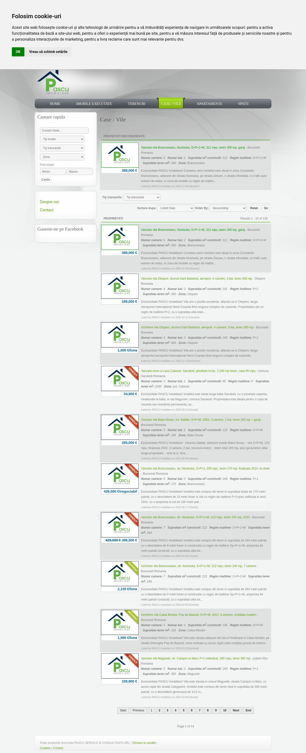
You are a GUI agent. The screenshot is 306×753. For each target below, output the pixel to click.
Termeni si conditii (144, 743)
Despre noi (49, 202)
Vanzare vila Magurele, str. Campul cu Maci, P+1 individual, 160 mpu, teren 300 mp (195, 658)
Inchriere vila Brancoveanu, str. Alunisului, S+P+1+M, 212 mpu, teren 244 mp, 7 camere (198, 566)
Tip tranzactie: (112, 197)
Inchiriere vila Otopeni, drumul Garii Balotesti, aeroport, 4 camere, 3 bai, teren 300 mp (197, 327)
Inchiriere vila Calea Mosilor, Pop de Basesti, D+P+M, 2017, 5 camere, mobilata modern (198, 615)
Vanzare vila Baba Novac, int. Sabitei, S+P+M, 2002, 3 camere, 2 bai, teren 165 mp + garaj (200, 419)
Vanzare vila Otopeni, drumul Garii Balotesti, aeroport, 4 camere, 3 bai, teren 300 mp (196, 278)
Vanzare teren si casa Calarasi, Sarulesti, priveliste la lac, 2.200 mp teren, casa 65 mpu (198, 371)
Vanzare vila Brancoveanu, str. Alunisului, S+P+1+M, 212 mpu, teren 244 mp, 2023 (195, 517)
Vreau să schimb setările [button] (48, 52)
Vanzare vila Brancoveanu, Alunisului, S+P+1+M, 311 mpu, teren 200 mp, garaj (193, 147)
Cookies (45, 748)
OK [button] (18, 52)
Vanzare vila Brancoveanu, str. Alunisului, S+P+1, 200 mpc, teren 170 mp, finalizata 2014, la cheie (205, 468)
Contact (47, 210)
